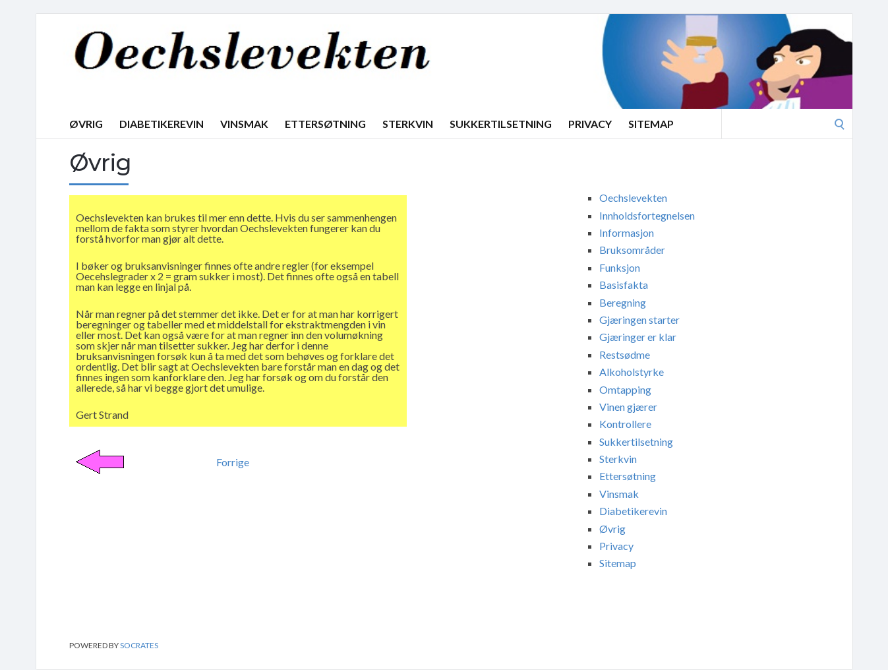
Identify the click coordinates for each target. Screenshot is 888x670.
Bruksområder (632, 249)
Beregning (622, 302)
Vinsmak (244, 123)
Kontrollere (625, 423)
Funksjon (619, 267)
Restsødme (624, 354)
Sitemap (651, 123)
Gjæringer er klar (637, 336)
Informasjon (626, 232)
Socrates (139, 645)
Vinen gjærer (628, 406)
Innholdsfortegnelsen (647, 215)
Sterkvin (407, 123)
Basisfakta (623, 284)
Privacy (590, 123)
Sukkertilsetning (501, 123)
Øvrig (86, 123)
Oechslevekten (633, 197)
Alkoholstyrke (631, 371)
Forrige (232, 462)
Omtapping (625, 389)
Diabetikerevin (161, 123)
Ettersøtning (325, 123)
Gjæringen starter (639, 319)
